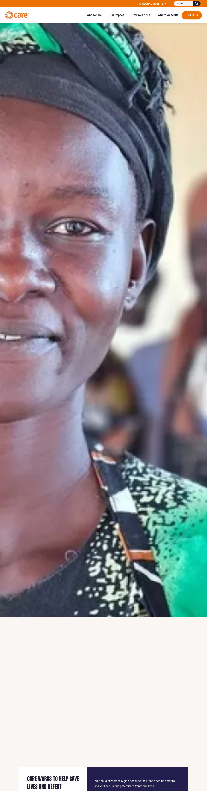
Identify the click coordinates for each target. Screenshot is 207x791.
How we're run (141, 15)
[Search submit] (197, 3)
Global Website (154, 4)
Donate (189, 15)
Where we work (168, 15)
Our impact (116, 15)
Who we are (94, 15)
